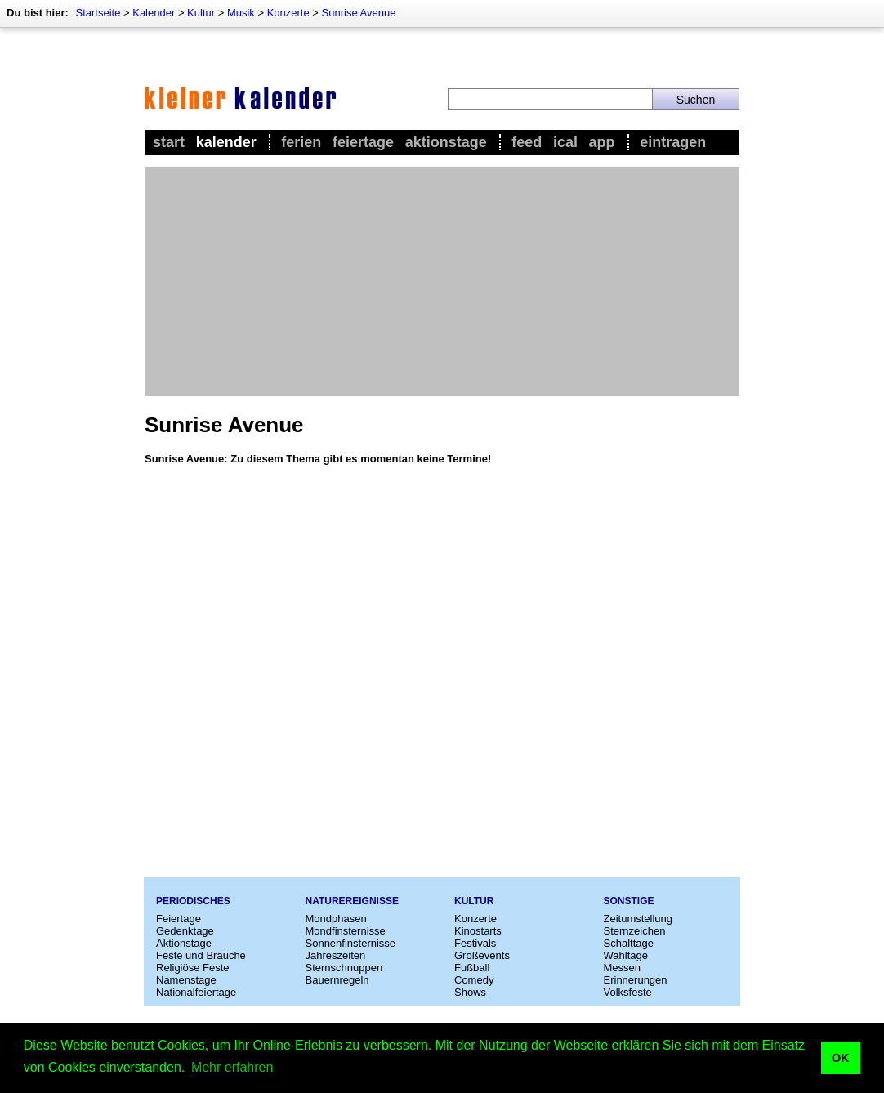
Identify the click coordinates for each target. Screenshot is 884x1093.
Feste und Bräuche (201, 955)
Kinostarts (478, 931)
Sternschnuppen (344, 967)
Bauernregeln (337, 980)
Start (169, 142)
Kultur (201, 13)
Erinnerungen (635, 980)
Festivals (475, 943)
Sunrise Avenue (359, 13)
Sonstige (629, 901)
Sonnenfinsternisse (351, 943)
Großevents (482, 955)
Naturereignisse (352, 901)
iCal (565, 142)
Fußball (471, 967)
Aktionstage (446, 142)
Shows (470, 992)
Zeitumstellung (638, 918)
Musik (241, 13)
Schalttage (629, 943)
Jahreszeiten (336, 955)
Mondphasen (336, 918)
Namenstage (186, 980)
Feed (526, 142)
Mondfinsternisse (346, 931)
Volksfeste (628, 992)
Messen (622, 967)
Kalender (153, 13)
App (602, 142)
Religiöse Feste (193, 967)
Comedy (473, 980)
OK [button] (841, 1057)
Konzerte (288, 13)
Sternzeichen (635, 931)
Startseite (97, 13)
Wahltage (626, 955)
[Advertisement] (442, 281)
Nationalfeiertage (196, 992)
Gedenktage (185, 931)
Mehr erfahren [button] (232, 1067)
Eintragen (673, 142)
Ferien (301, 142)
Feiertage (363, 142)
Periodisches (193, 901)
